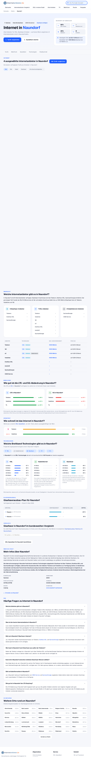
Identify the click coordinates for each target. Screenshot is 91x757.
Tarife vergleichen (12, 40)
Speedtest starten (31, 40)
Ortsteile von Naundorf (11, 569)
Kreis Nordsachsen (18, 23)
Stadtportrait (43, 52)
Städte (13, 11)
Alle (6, 69)
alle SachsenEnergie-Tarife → (28, 225)
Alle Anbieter (51, 7)
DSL (11, 69)
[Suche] (11, 741)
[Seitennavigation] (45, 52)
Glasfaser (23, 69)
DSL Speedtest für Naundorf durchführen (18, 518)
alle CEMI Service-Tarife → (27, 254)
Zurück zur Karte (45, 713)
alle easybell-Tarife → (26, 203)
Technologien (33, 52)
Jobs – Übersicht (58, 734)
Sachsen (8, 23)
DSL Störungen (37, 748)
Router (75, 7)
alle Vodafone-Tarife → (27, 106)
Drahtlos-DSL (43, 616)
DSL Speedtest (57, 731)
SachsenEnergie (54, 616)
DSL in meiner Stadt (38, 7)
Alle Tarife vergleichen (58, 61)
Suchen (21, 741)
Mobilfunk (67, 7)
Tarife (6, 52)
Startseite (8, 7)
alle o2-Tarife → (25, 155)
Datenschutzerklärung (80, 734)
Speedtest (23, 52)
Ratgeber (83, 7)
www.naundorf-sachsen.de (54, 564)
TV (59, 7)
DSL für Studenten (38, 745)
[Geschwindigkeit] (36, 69)
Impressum (77, 737)
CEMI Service (36, 651)
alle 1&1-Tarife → (25, 133)
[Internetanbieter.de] (14, 3)
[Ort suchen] (23, 511)
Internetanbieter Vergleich (22, 7)
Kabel (16, 69)
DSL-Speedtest (20, 400)
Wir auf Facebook (79, 731)
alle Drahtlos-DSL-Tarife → (28, 181)
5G (12, 362)
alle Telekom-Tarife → (26, 78)
